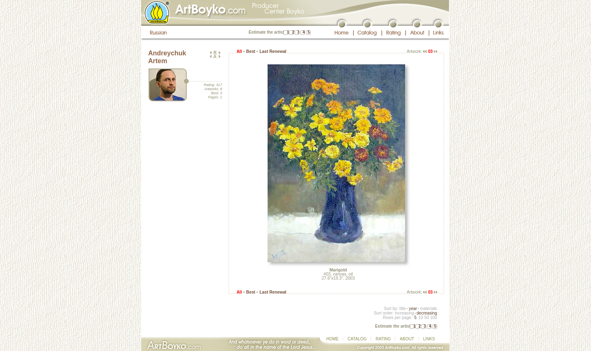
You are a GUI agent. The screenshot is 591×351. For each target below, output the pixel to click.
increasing (404, 313)
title (402, 308)
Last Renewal (272, 51)
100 (433, 317)
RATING (383, 339)
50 (426, 317)
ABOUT (407, 339)
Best (250, 51)
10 (420, 317)
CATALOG (357, 339)
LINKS (429, 339)
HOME (332, 339)
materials (428, 308)
